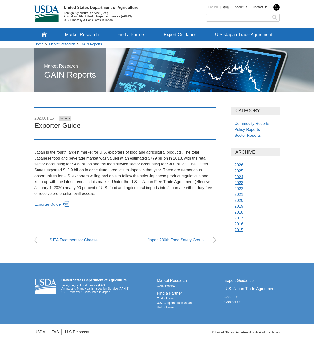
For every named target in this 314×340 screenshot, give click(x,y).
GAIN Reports (91, 44)
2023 (239, 183)
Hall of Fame (165, 307)
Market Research (82, 34)
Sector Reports (248, 135)
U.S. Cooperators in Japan (174, 303)
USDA (39, 332)
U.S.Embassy (77, 332)
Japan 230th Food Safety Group (176, 240)
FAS (55, 332)
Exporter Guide (47, 204)
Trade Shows (165, 298)
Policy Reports (247, 129)
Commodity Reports (252, 124)
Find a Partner (131, 34)
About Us (241, 7)
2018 (239, 212)
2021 (239, 194)
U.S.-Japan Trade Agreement (243, 34)
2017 (239, 218)
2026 (239, 165)
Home (38, 44)
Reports (65, 118)
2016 (239, 224)
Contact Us (260, 7)
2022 (239, 189)
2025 (239, 171)
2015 (239, 230)
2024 (239, 177)
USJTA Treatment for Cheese (72, 240)
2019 (239, 206)
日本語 (224, 7)
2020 (239, 200)
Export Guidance (180, 34)
